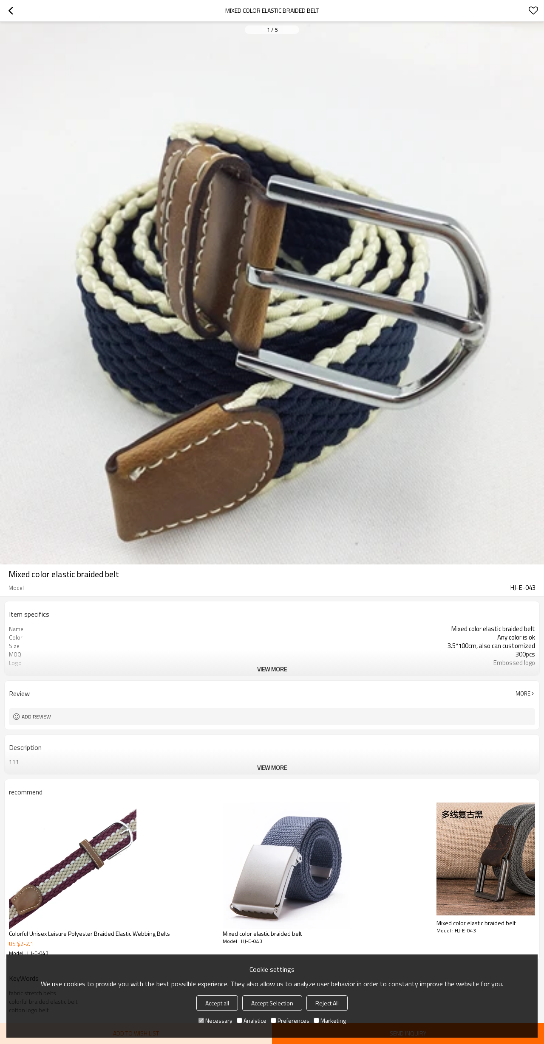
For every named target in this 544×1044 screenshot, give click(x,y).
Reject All (327, 1003)
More (523, 693)
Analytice (251, 1020)
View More (272, 669)
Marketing (330, 1020)
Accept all (217, 1003)
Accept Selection (272, 1003)
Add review (36, 717)
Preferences (290, 1020)
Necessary (215, 1020)
